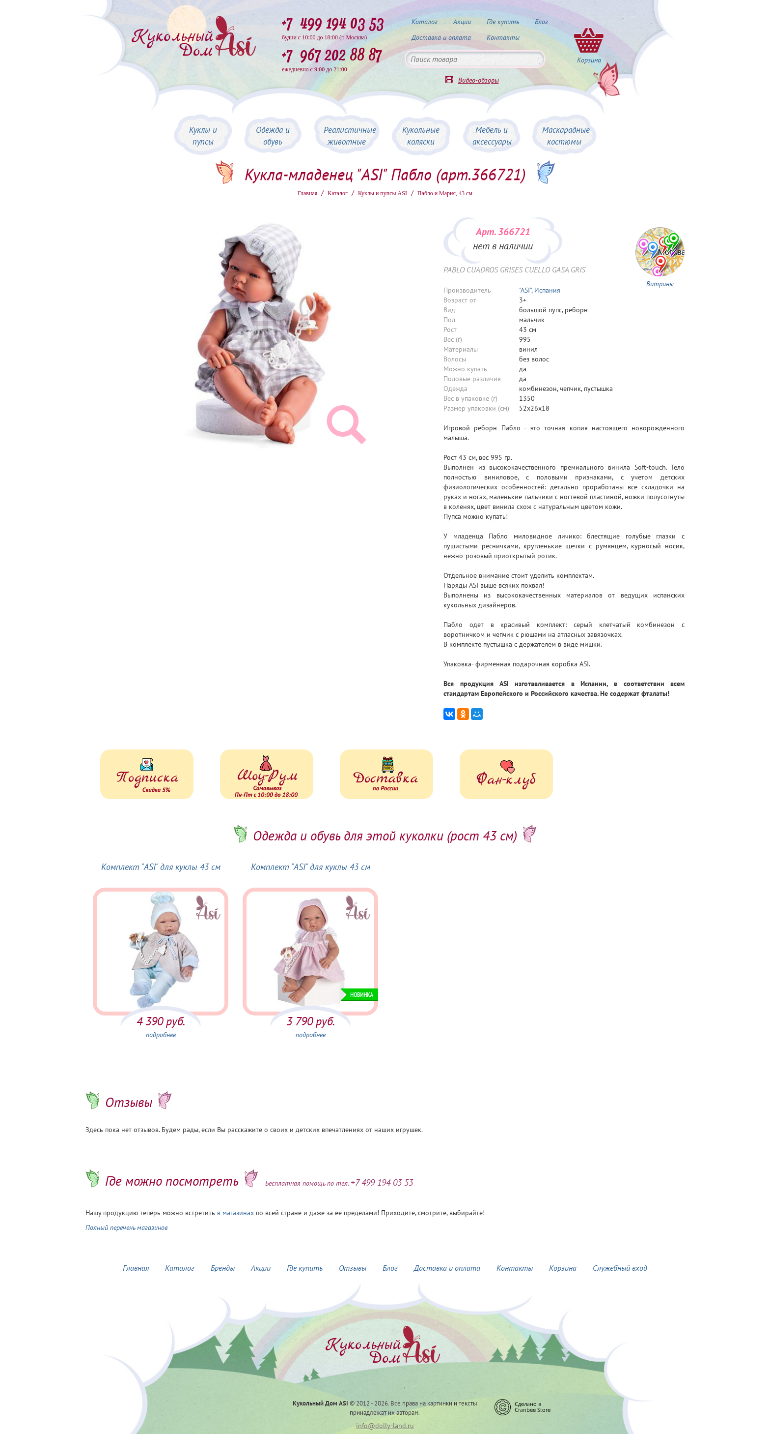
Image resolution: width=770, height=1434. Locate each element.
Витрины (660, 283)
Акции (462, 21)
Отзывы (352, 1268)
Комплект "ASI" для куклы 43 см (160, 866)
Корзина (563, 1268)
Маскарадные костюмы (566, 135)
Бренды (223, 1268)
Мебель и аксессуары (492, 135)
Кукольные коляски (421, 135)
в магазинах (235, 1212)
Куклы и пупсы (203, 135)
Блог (541, 21)
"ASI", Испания (539, 290)
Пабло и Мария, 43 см (444, 193)
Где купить (503, 21)
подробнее (161, 1034)
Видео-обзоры (478, 80)
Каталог (425, 21)
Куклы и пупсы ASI (382, 193)
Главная (307, 193)
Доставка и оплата (441, 37)
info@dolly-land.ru (385, 1425)
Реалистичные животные (350, 135)
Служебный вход (620, 1268)
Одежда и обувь (273, 135)
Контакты (503, 37)
